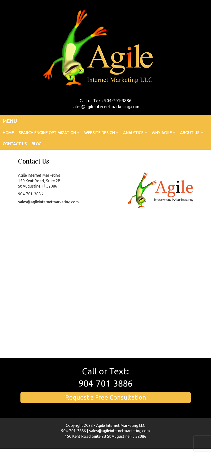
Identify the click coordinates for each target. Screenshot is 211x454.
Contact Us (15, 144)
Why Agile (163, 133)
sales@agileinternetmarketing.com (105, 106)
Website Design (101, 133)
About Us (191, 133)
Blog (36, 144)
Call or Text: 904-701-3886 (105, 100)
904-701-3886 (106, 383)
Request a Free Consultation (105, 397)
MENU (10, 121)
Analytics (135, 133)
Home (8, 133)
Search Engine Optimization (49, 133)
